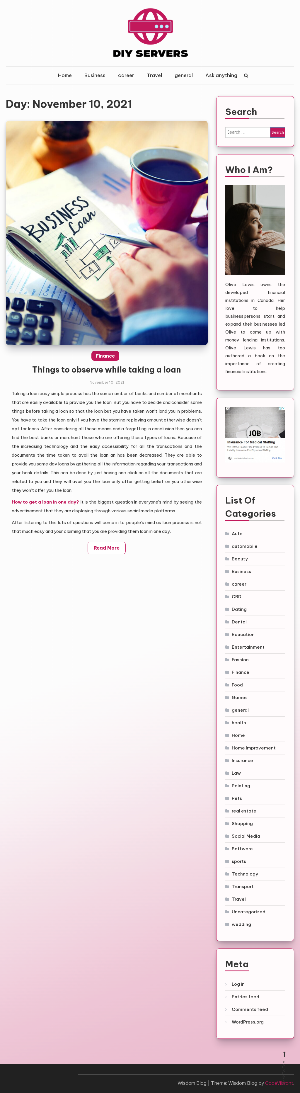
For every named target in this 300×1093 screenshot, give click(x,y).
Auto (237, 533)
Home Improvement (254, 748)
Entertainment (248, 647)
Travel (154, 75)
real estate (244, 811)
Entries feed (245, 996)
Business (94, 75)
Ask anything (221, 75)
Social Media (246, 836)
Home (65, 75)
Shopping (242, 823)
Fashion (240, 659)
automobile (245, 546)
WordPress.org (248, 1022)
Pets (237, 798)
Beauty (240, 559)
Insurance (242, 760)
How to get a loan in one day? (45, 512)
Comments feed (250, 1009)
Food (237, 685)
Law (236, 773)
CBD (236, 596)
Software (242, 848)
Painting (241, 785)
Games (240, 697)
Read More (107, 558)
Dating (239, 609)
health (239, 722)
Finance (105, 366)
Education (243, 634)
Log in (238, 984)
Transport (243, 886)
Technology (245, 874)
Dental (239, 622)
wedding (241, 924)
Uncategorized (248, 911)
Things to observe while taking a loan (106, 380)
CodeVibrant (279, 1083)
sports (239, 861)
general (184, 75)
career (126, 75)
